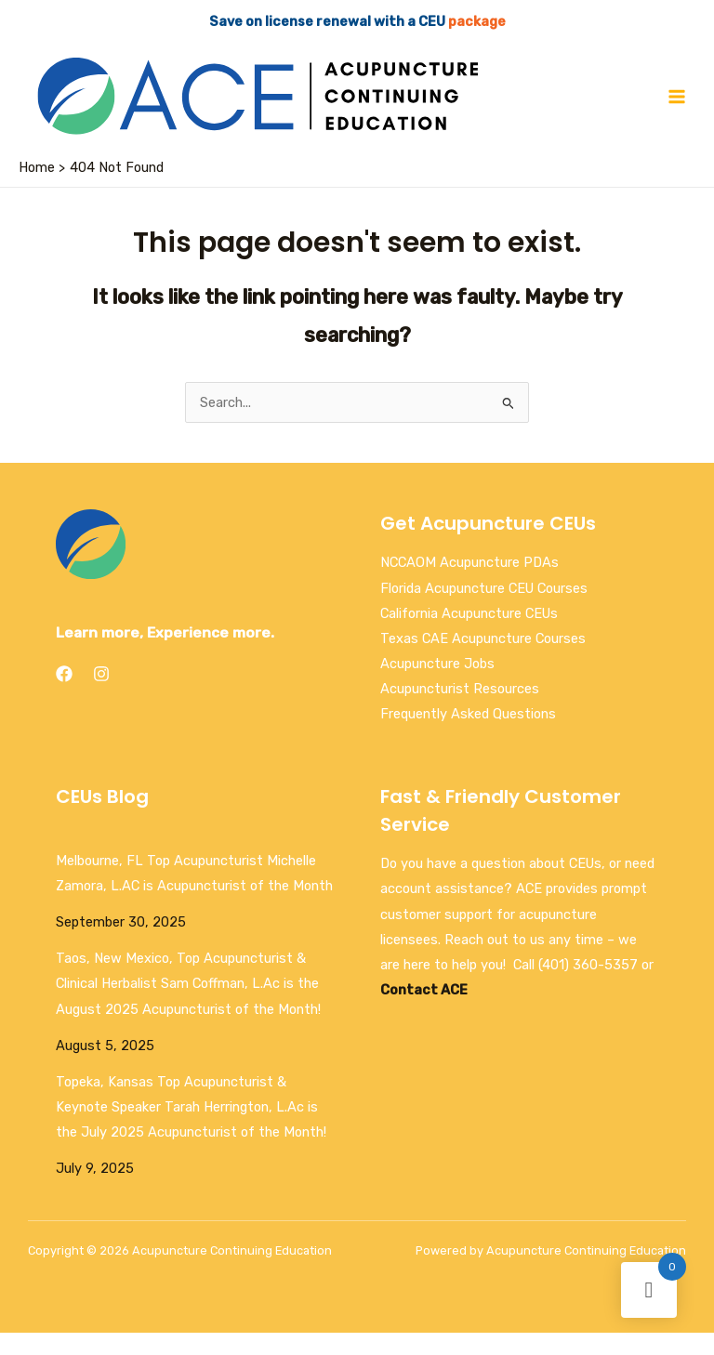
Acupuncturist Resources (459, 711)
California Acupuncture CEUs (469, 634)
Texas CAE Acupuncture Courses (483, 659)
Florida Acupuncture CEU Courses (484, 609)
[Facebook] (64, 696)
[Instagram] (101, 696)
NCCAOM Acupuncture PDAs (469, 584)
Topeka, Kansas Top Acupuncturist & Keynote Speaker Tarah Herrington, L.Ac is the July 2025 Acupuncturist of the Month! (191, 1128)
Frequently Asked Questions (468, 736)
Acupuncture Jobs (437, 685)
